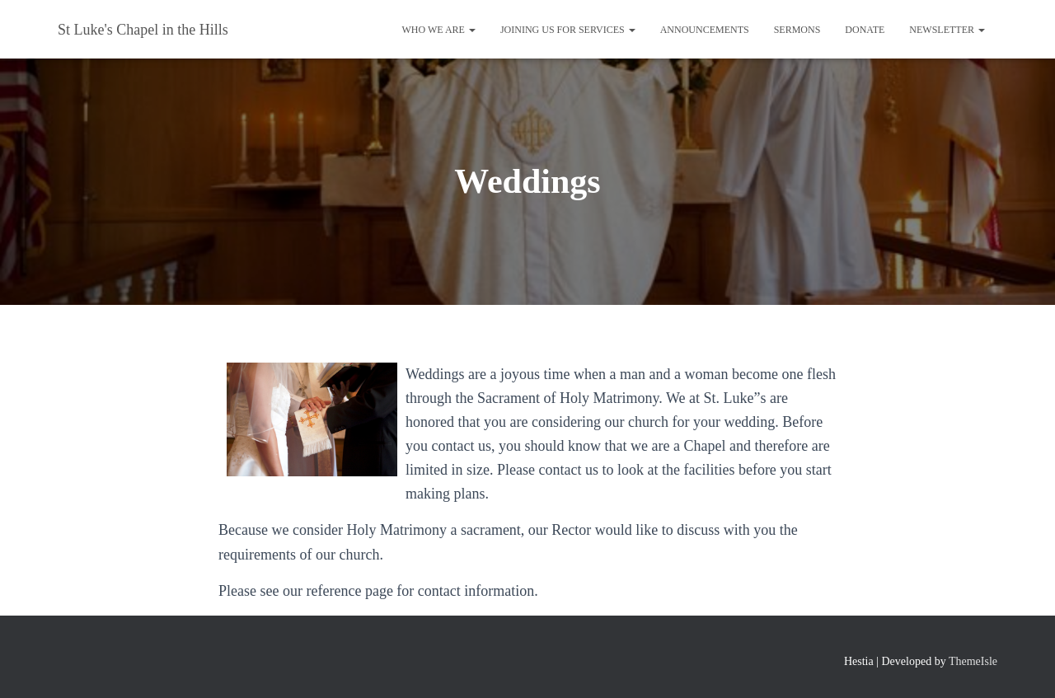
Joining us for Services (567, 29)
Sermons (797, 29)
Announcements (704, 29)
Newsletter (947, 29)
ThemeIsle (973, 661)
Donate (864, 29)
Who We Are (438, 29)
